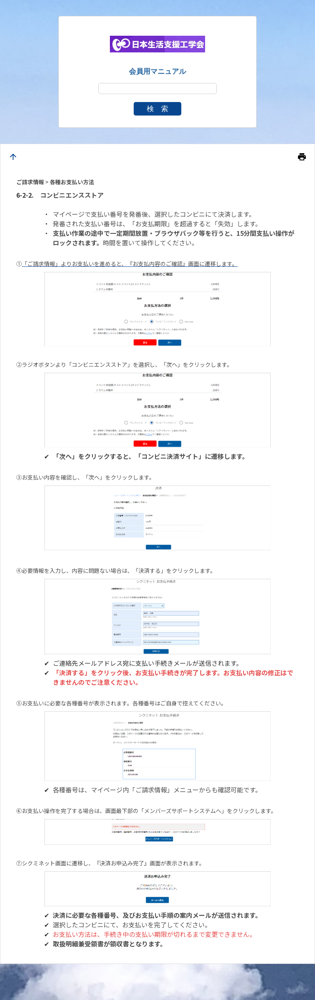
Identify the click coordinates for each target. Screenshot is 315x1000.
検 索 (157, 109)
